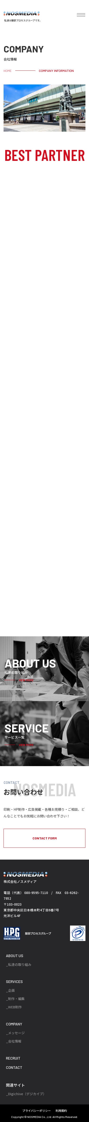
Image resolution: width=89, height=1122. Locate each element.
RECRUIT (13, 1058)
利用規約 (61, 1110)
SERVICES (14, 981)
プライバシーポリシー (36, 1110)
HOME (8, 71)
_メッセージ (15, 1032)
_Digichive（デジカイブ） (26, 1093)
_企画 (10, 990)
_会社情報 (13, 1041)
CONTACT (14, 1067)
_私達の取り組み (18, 964)
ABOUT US (14, 955)
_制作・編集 (15, 998)
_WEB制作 (14, 1007)
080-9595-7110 (36, 892)
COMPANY (14, 1024)
